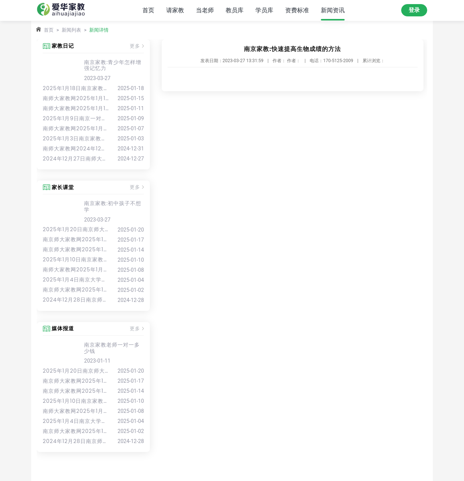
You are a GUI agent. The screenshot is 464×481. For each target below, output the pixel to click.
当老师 (205, 10)
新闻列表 (71, 30)
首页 (148, 10)
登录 (414, 10)
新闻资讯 (333, 10)
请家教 (175, 10)
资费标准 (297, 10)
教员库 (235, 10)
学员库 (264, 10)
